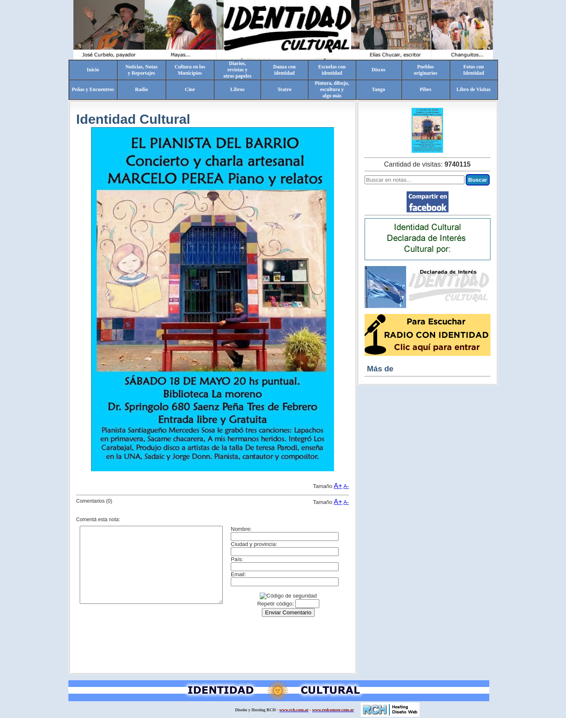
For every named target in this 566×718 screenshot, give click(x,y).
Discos (379, 70)
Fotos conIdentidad (473, 70)
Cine (190, 89)
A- (346, 486)
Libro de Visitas (473, 89)
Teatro (284, 89)
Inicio (93, 70)
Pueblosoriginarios (425, 70)
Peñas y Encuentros (93, 89)
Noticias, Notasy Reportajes (141, 70)
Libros (237, 89)
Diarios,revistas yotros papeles (237, 69)
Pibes (425, 89)
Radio (141, 89)
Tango (378, 89)
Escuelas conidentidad (332, 70)
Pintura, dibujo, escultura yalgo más (332, 89)
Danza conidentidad (284, 70)
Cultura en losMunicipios (190, 70)
